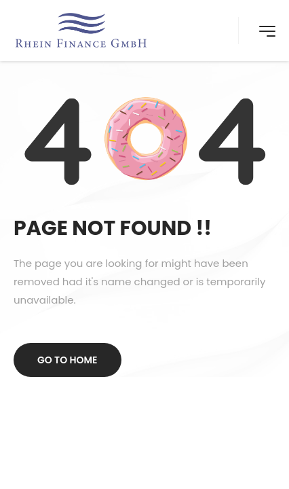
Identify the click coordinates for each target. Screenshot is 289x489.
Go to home (67, 360)
